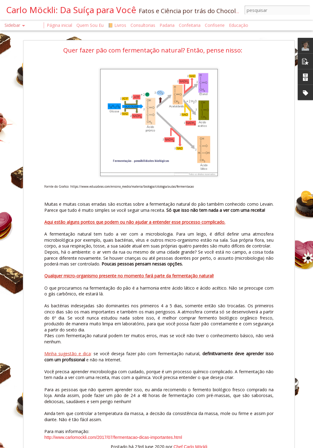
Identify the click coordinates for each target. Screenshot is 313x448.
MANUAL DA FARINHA (34, 421)
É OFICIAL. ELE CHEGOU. (35, 407)
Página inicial (59, 25)
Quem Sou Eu (90, 25)
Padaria (168, 25)
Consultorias (143, 25)
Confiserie (215, 25)
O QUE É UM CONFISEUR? (36, 435)
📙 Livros (117, 25)
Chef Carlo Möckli (211, 404)
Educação (238, 25)
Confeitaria (190, 25)
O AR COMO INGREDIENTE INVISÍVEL (45, 380)
